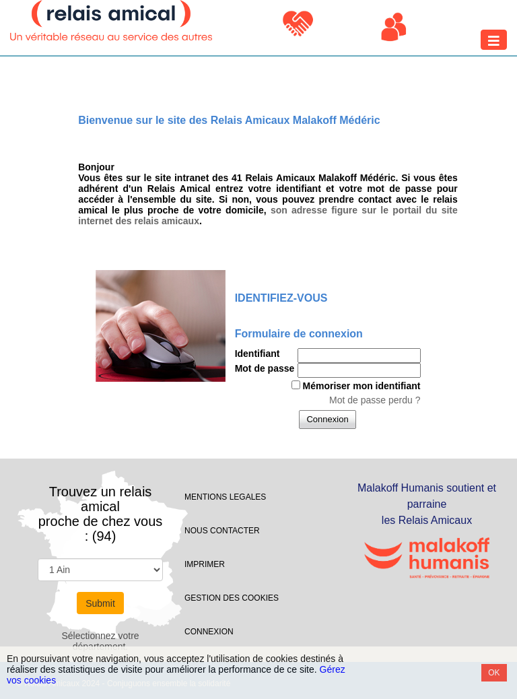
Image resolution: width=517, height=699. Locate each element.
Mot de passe (265, 368)
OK (493, 672)
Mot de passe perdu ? (374, 400)
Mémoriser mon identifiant (361, 385)
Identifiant (257, 353)
